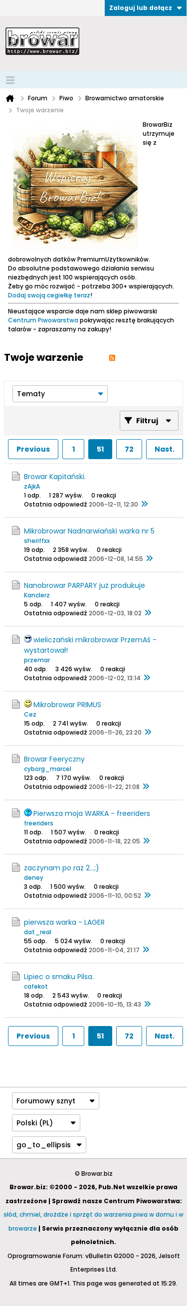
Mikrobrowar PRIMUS (67, 705)
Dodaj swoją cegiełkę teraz (49, 295)
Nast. (165, 449)
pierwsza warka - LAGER (64, 922)
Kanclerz (37, 595)
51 (100, 449)
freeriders (38, 823)
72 (129, 449)
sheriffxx (37, 540)
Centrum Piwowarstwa (43, 320)
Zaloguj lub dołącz (145, 7)
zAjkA (32, 486)
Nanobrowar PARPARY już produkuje (84, 585)
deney (33, 877)
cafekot (36, 986)
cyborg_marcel (47, 769)
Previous (33, 449)
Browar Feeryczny (54, 759)
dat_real (37, 932)
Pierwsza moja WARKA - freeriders (91, 813)
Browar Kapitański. (55, 477)
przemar (37, 660)
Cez (30, 714)
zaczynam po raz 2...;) (61, 868)
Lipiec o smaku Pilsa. (59, 977)
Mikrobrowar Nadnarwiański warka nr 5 (89, 531)
